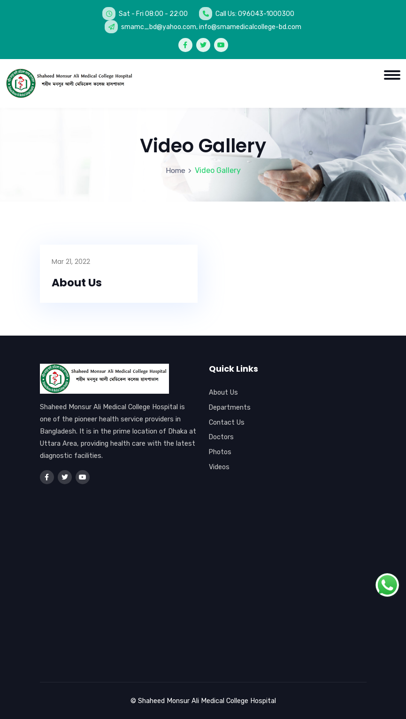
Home (175, 170)
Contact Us (227, 422)
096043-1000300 (266, 13)
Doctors (221, 437)
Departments (230, 407)
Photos (220, 452)
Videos (219, 467)
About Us (78, 282)
